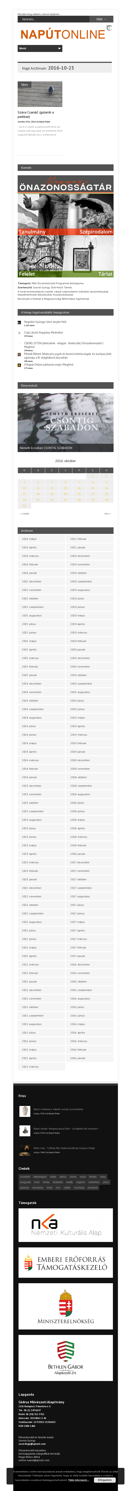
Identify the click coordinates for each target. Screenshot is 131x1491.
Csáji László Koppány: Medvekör (43, 332)
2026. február (30, 564)
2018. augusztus (80, 794)
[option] (66, 422)
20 (65, 493)
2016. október (78, 981)
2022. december (31, 887)
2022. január (29, 981)
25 (38, 499)
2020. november (80, 564)
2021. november (31, 998)
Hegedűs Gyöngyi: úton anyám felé (45, 322)
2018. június (77, 811)
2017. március (78, 939)
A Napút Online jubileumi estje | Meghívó (48, 364)
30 (106, 499)
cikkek (53, 1176)
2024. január (29, 777)
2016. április (77, 1032)
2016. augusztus (80, 998)
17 (24, 493)
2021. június (29, 1041)
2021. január (77, 547)
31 (24, 505)
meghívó (80, 1182)
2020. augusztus (80, 590)
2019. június (77, 709)
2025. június (29, 632)
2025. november (31, 590)
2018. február (78, 845)
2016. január (77, 1058)
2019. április (77, 726)
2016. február (78, 1049)
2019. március (78, 734)
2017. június (77, 913)
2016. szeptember (81, 990)
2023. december (31, 785)
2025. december (31, 581)
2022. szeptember (33, 913)
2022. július (29, 930)
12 (51, 488)
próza (106, 1182)
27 (65, 499)
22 (92, 493)
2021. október (30, 1007)
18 (38, 493)
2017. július (77, 904)
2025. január (29, 675)
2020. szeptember (81, 581)
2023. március (30, 862)
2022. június (29, 939)
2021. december (31, 990)
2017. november (80, 870)
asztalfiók (25, 1176)
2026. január (29, 572)
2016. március (78, 1041)
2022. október (30, 904)
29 (92, 499)
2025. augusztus (32, 615)
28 (79, 499)
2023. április (29, 853)
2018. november (80, 768)
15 (92, 488)
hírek (36, 1182)
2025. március (30, 658)
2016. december (80, 964)
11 (38, 488)
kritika (46, 1182)
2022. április (29, 956)
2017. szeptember (81, 887)
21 (79, 493)
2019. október (78, 675)
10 (24, 488)
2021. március (30, 1066)
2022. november (31, 896)
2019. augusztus (80, 692)
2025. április (29, 649)
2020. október (78, 572)
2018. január (77, 853)
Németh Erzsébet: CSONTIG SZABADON (46, 448)
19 (51, 493)
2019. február (78, 743)
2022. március (30, 964)
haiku (103, 1176)
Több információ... (78, 1480)
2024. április (29, 751)
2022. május (29, 947)
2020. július (77, 598)
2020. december (80, 555)
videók (67, 1187)
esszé (83, 1176)
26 (51, 499)
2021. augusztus (32, 1024)
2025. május (29, 641)
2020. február (78, 641)
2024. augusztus (32, 717)
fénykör (93, 1176)
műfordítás (93, 1182)
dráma (73, 1176)
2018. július (77, 802)
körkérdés (58, 1182)
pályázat (24, 1187)
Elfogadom (105, 1480)
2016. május (77, 1024)
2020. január (77, 649)
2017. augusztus (80, 896)
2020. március (78, 632)
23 (106, 493)
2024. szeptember (33, 709)
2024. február (30, 768)
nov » (107, 513)
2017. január (77, 956)
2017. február (78, 947)
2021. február (78, 538)
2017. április (77, 930)
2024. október (30, 700)
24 (24, 499)
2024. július (29, 726)
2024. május (29, 743)
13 (65, 488)
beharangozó (40, 1176)
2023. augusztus (32, 819)
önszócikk (92, 1187)
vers (58, 1187)
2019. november (80, 666)
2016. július (77, 1007)
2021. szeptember (33, 1015)
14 (79, 488)
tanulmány (37, 1187)
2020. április (77, 624)
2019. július (77, 700)
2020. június (77, 607)
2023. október (30, 802)
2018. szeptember (81, 785)
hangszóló (25, 1182)
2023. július (29, 828)
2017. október (78, 879)
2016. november (80, 973)
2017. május (77, 921)
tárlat (49, 1187)
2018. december (80, 760)
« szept (24, 513)
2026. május (29, 538)
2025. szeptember (33, 607)
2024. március (30, 760)
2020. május (77, 615)
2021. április (29, 1058)
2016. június (77, 1015)
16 (106, 488)
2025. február (30, 666)
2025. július (29, 624)
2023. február (30, 870)
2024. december (31, 683)
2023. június (29, 836)
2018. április (77, 828)
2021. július (29, 1032)
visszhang (79, 1187)
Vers (24, 84)
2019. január (77, 751)
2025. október (30, 598)
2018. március (78, 836)
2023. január (29, 879)
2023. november (31, 794)
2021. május (29, 1049)
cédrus (63, 1176)
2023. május (29, 845)
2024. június (29, 734)
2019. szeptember (81, 683)
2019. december (80, 658)
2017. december (80, 862)
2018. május (77, 819)
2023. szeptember (33, 811)
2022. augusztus (32, 921)
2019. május (77, 717)
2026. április (29, 547)
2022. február (30, 973)
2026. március (30, 555)
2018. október (78, 777)
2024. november (31, 692)
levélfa (69, 1182)
